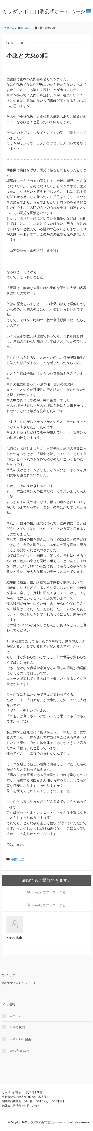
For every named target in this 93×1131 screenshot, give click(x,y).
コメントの (20, 1039)
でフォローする (49, 892)
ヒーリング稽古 (11, 1092)
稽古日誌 (17, 859)
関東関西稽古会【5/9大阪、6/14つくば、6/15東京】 (33, 1101)
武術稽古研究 (34, 1092)
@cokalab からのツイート (19, 983)
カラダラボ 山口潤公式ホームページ (43, 11)
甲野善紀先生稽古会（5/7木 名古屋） (25, 1096)
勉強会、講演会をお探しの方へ (21, 1105)
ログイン (15, 1015)
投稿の (17, 1027)
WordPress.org (19, 1050)
